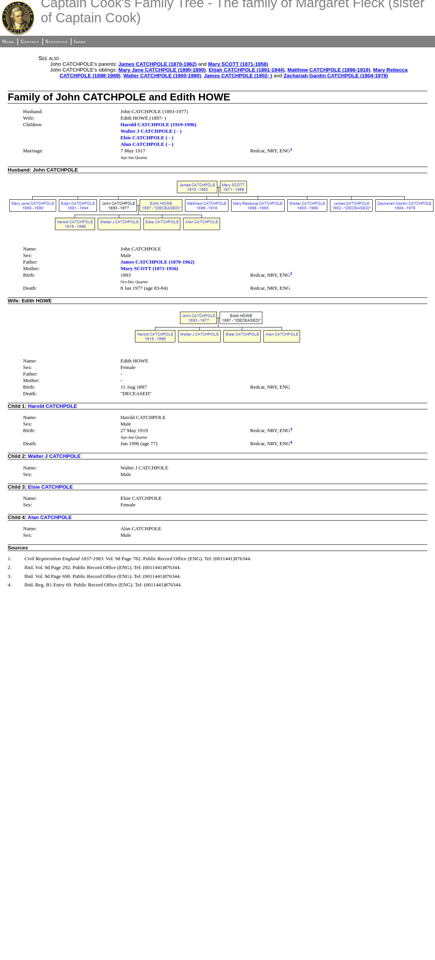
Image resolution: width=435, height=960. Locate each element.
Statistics (56, 41)
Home (8, 41)
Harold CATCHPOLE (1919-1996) (158, 124)
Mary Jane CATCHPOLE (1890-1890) (162, 70)
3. (10, 576)
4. (10, 585)
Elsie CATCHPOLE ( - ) (146, 137)
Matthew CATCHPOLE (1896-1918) (328, 70)
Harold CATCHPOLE (52, 406)
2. (10, 567)
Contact (29, 41)
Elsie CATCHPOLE (50, 487)
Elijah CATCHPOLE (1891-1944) (246, 70)
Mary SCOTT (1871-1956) (238, 64)
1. (10, 558)
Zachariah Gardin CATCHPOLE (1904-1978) (335, 75)
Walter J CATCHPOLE (54, 456)
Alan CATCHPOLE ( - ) (146, 144)
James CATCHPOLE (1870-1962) (157, 64)
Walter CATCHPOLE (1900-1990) (162, 75)
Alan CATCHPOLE (50, 517)
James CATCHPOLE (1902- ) (238, 75)
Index (80, 41)
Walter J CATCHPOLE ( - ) (151, 131)
